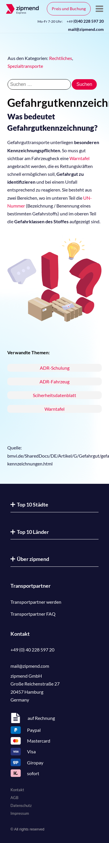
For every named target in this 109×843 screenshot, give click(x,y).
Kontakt (17, 789)
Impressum (19, 813)
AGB (14, 797)
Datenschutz (21, 805)
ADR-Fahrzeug (54, 381)
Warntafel (79, 158)
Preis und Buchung (69, 8)
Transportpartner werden (35, 602)
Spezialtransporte (25, 66)
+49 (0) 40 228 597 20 (32, 649)
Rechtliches (60, 58)
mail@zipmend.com (86, 29)
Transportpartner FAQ (33, 614)
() (85, 21)
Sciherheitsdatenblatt (54, 395)
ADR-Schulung (54, 368)
